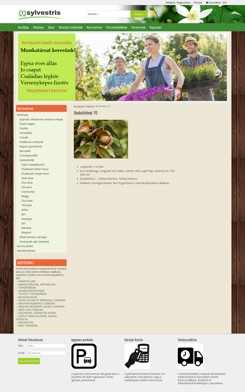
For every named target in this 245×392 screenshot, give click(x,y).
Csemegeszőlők (29, 155)
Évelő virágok (27, 123)
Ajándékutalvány (26, 250)
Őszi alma (27, 182)
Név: (20, 345)
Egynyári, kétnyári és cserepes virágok (41, 119)
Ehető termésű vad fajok (33, 237)
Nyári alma (27, 178)
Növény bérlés (25, 246)
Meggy (25, 196)
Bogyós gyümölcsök (31, 146)
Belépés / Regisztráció (178, 2)
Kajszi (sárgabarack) (33, 164)
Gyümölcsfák (27, 160)
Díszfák (24, 128)
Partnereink (138, 27)
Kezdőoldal (79, 106)
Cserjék (24, 137)
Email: (21, 353)
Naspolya (26, 218)
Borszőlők (25, 151)
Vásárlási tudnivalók (71, 27)
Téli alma (26, 187)
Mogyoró (26, 232)
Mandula (26, 227)
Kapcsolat (155, 27)
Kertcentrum (94, 27)
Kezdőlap (23, 27)
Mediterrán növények (31, 142)
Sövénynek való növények (34, 241)
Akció (51, 27)
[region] (122, 67)
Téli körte (26, 205)
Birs (23, 214)
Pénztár (198, 2)
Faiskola (90, 106)
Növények (22, 114)
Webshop (38, 27)
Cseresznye (28, 191)
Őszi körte (27, 200)
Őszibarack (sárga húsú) (35, 173)
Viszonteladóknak (116, 27)
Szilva (24, 209)
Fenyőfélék (26, 133)
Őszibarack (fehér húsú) (34, 169)
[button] (122, 67)
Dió (23, 223)
